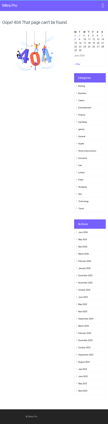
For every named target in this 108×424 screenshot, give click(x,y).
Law (80, 165)
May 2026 (82, 239)
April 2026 (82, 247)
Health (81, 144)
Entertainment (84, 108)
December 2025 (85, 275)
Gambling (82, 122)
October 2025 (84, 290)
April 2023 (82, 391)
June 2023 (83, 376)
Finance (81, 115)
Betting (81, 86)
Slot (80, 194)
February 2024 (84, 333)
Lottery (81, 172)
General (81, 136)
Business (82, 93)
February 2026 (84, 261)
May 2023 (82, 383)
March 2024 (83, 326)
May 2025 (82, 304)
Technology (83, 201)
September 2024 (85, 319)
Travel (81, 208)
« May (77, 64)
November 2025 (85, 283)
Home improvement (87, 151)
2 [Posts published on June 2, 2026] (79, 35)
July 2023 (82, 369)
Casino (81, 100)
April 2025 (82, 311)
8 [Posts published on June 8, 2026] (75, 39)
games (81, 129)
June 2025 (83, 297)
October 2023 (84, 347)
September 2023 (85, 355)
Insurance (82, 158)
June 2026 (83, 232)
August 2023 (84, 362)
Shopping (82, 187)
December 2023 (85, 340)
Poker (81, 180)
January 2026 (84, 268)
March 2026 (83, 254)
